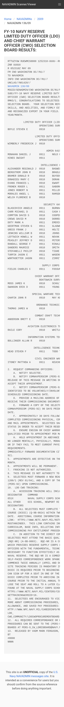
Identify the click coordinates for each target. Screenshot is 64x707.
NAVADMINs (24, 19)
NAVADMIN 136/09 (18, 86)
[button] (59, 4)
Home (7, 19)
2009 (40, 19)
